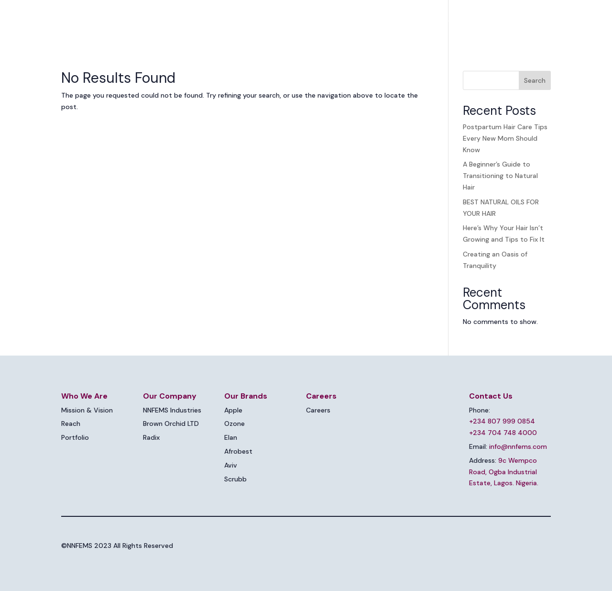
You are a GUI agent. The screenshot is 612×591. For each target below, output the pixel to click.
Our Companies (343, 22)
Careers (450, 22)
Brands (403, 22)
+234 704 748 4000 (503, 432)
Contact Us (522, 22)
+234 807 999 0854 (502, 421)
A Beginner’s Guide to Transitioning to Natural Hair (500, 175)
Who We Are (274, 22)
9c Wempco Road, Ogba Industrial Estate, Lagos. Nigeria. (503, 472)
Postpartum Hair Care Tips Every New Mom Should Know (505, 138)
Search (535, 80)
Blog (483, 22)
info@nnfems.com (518, 446)
